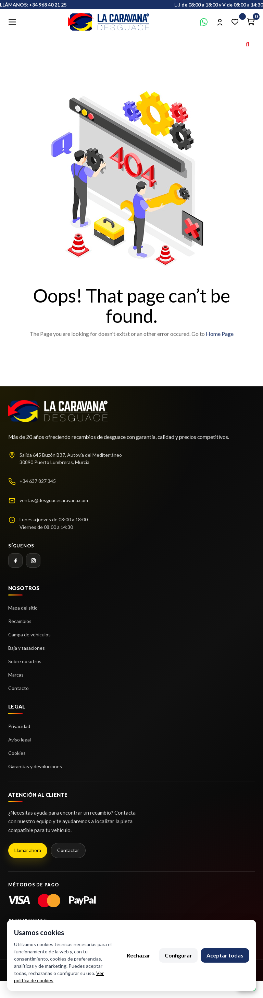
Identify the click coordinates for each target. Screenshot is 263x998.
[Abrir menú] (12, 22)
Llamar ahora (27, 850)
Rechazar (138, 955)
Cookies (17, 753)
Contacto (18, 688)
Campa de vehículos (29, 634)
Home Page (220, 333)
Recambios (20, 621)
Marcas (16, 675)
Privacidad (19, 726)
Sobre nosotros (24, 661)
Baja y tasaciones (26, 648)
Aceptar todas (224, 955)
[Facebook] (15, 560)
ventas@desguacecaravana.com (54, 500)
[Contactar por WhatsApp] (204, 22)
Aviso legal (19, 739)
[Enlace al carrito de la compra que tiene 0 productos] (251, 22)
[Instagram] (33, 560)
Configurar (178, 955)
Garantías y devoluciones (35, 766)
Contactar (68, 850)
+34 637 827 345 (38, 481)
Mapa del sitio (23, 608)
